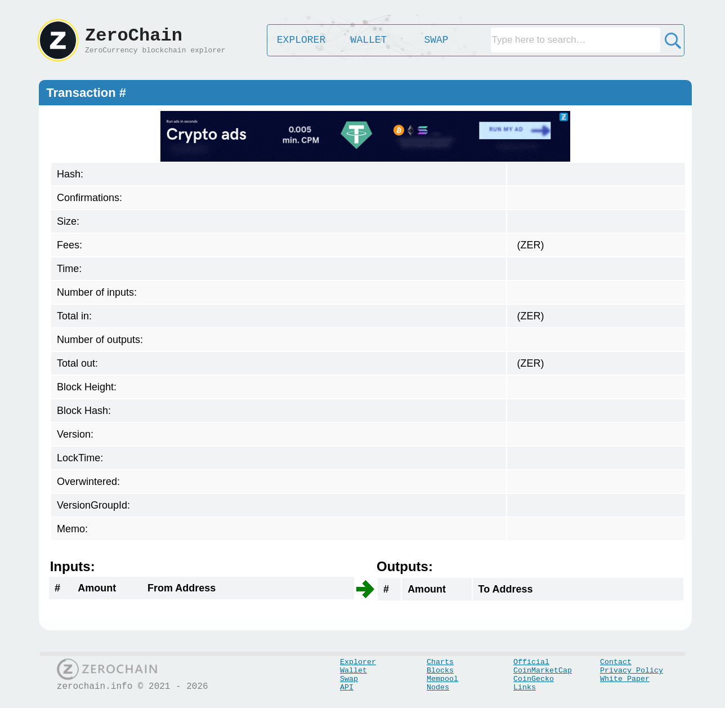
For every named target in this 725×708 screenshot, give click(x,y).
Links (524, 687)
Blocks (440, 670)
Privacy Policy (631, 670)
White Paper (625, 679)
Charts (440, 662)
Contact (616, 662)
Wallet (353, 670)
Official (531, 662)
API (346, 687)
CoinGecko (533, 679)
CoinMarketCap (542, 670)
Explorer (358, 662)
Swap (349, 679)
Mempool (442, 679)
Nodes (438, 687)
